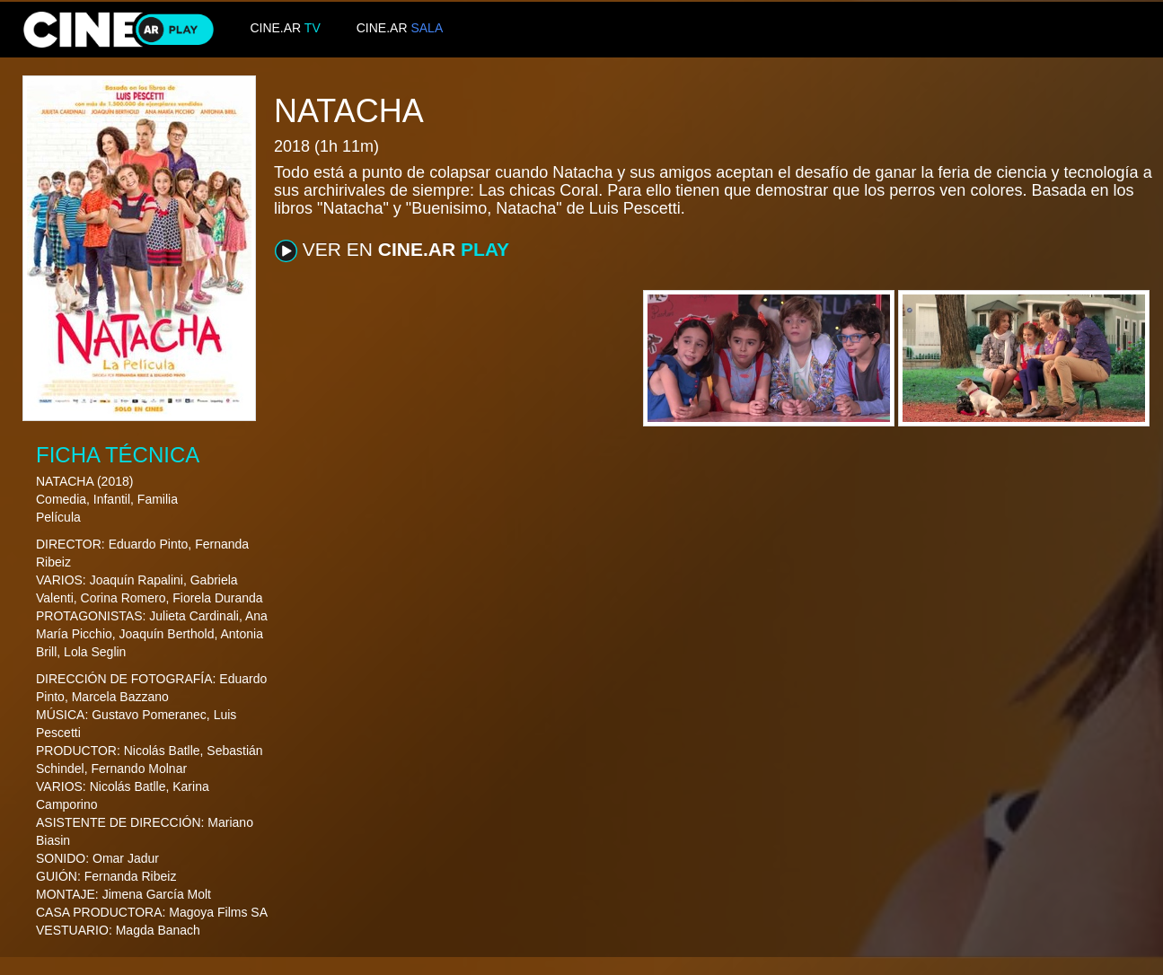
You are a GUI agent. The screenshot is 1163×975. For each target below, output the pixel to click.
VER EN (392, 250)
